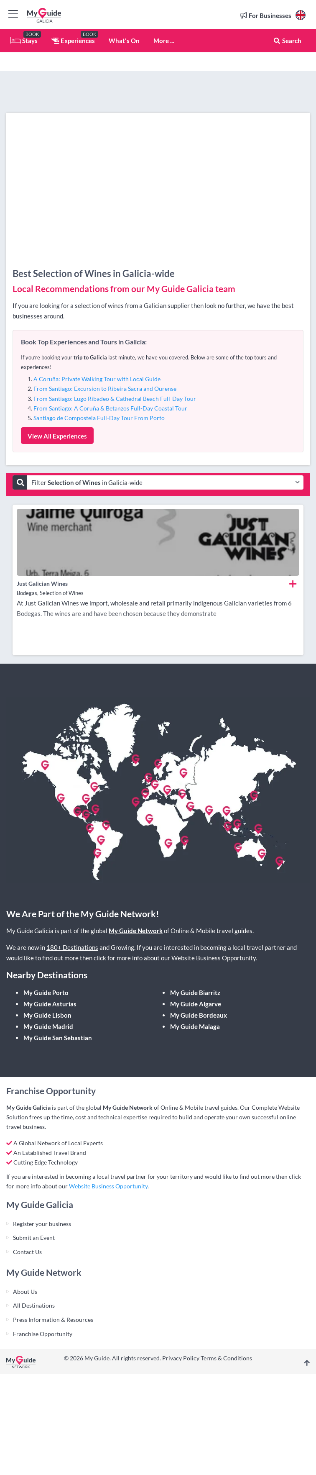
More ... (163, 40)
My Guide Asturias (49, 1004)
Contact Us (27, 1251)
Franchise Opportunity (42, 1333)
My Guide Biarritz (195, 992)
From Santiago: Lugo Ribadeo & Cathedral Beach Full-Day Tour (114, 398)
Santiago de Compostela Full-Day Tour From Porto (99, 417)
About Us (25, 1291)
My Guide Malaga (195, 1026)
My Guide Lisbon (47, 1015)
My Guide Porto (46, 992)
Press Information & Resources (53, 1319)
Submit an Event (34, 1237)
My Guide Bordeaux (198, 1015)
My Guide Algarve (195, 1004)
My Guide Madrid (48, 1026)
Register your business (42, 1223)
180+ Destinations (72, 947)
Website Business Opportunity (213, 958)
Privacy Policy (180, 1358)
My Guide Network (136, 930)
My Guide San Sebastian (57, 1037)
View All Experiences (57, 436)
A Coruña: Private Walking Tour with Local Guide (97, 378)
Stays (24, 40)
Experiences (73, 40)
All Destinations (34, 1305)
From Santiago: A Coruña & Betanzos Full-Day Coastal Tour (110, 408)
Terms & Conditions (226, 1358)
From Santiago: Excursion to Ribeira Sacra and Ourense (104, 388)
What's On (124, 40)
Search (287, 40)
